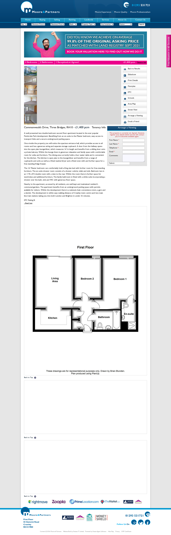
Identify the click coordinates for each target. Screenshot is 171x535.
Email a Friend (133, 122)
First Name (114, 140)
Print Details (133, 81)
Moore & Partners (56, 531)
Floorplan (131, 87)
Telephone (113, 148)
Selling (57, 20)
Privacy (117, 531)
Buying (42, 20)
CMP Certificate (126, 531)
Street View (132, 110)
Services (105, 20)
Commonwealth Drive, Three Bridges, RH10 (48, 127)
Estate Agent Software (99, 531)
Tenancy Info (141, 63)
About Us (122, 20)
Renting (72, 20)
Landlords (88, 20)
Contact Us (140, 20)
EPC (129, 92)
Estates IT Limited (78, 531)
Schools (131, 98)
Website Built (67, 531)
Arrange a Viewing (135, 116)
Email (112, 152)
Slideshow (132, 75)
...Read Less (28, 203)
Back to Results (134, 69)
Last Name (114, 144)
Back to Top (28, 378)
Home (28, 20)
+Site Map (111, 531)
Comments (113, 156)
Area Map (132, 104)
